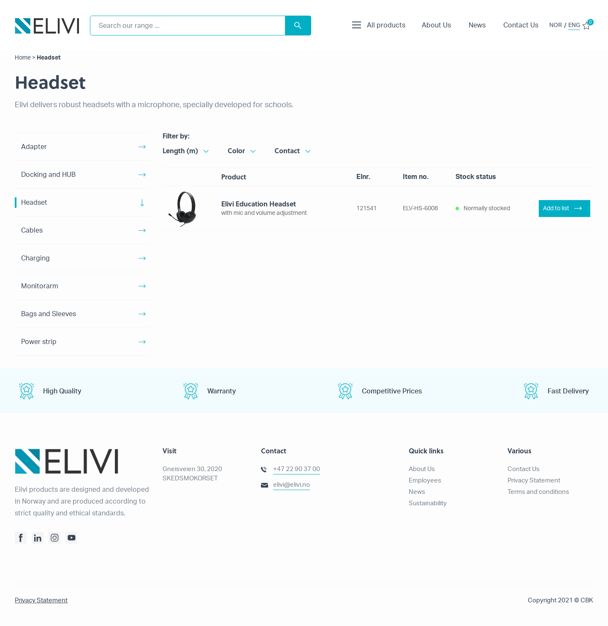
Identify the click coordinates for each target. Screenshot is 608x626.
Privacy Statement (534, 480)
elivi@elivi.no (291, 485)
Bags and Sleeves (48, 314)
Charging (35, 258)
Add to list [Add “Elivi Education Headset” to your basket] (556, 208)
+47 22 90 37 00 (296, 469)
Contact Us (520, 25)
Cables (32, 230)
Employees (425, 480)
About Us (436, 25)
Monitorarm (39, 286)
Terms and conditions (538, 492)
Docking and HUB (48, 174)
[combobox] (200, 25)
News (477, 25)
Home (23, 58)
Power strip (39, 342)
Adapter (34, 147)
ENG (574, 25)
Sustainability (428, 503)
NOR (555, 25)
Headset (34, 202)
